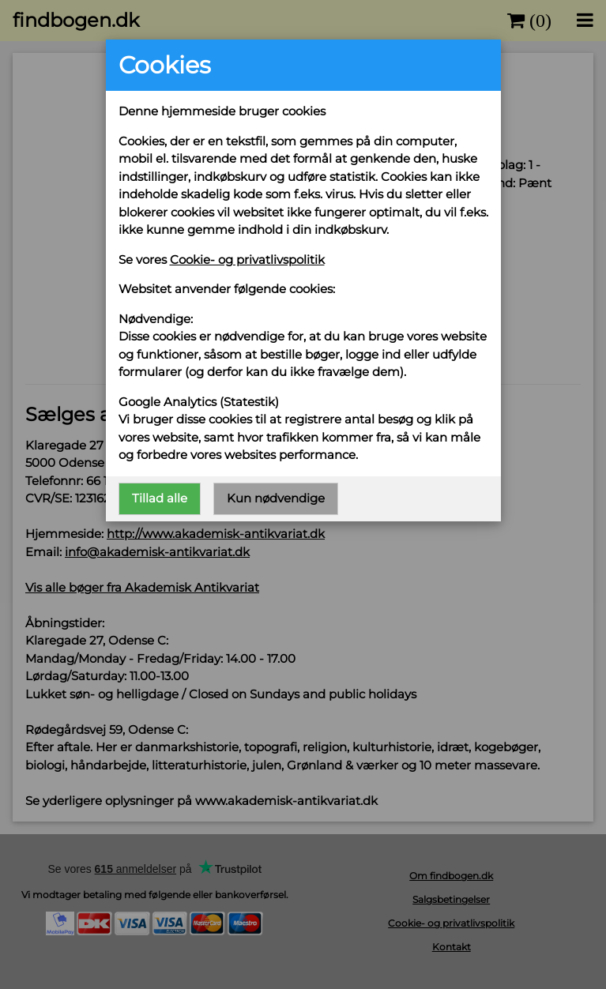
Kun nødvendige (276, 498)
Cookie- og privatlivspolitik (247, 259)
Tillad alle (159, 498)
